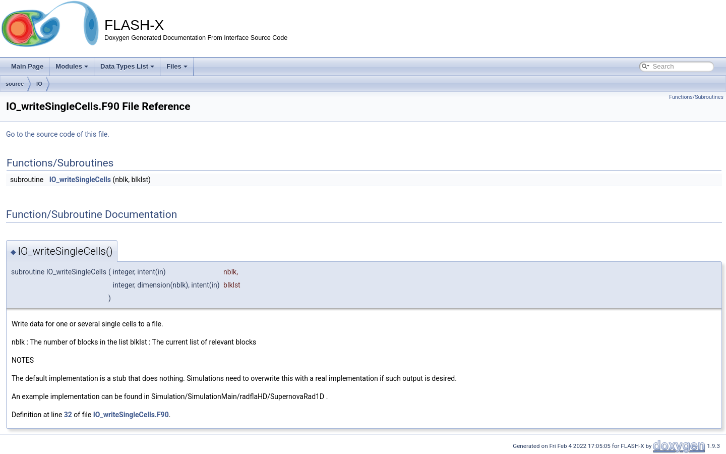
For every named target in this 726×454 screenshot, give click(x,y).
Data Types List (127, 66)
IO (39, 84)
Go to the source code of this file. (57, 134)
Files (177, 66)
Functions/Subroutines (696, 97)
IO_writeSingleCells (80, 180)
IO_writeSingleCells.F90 (131, 415)
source (15, 84)
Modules (71, 66)
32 (68, 415)
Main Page (27, 66)
